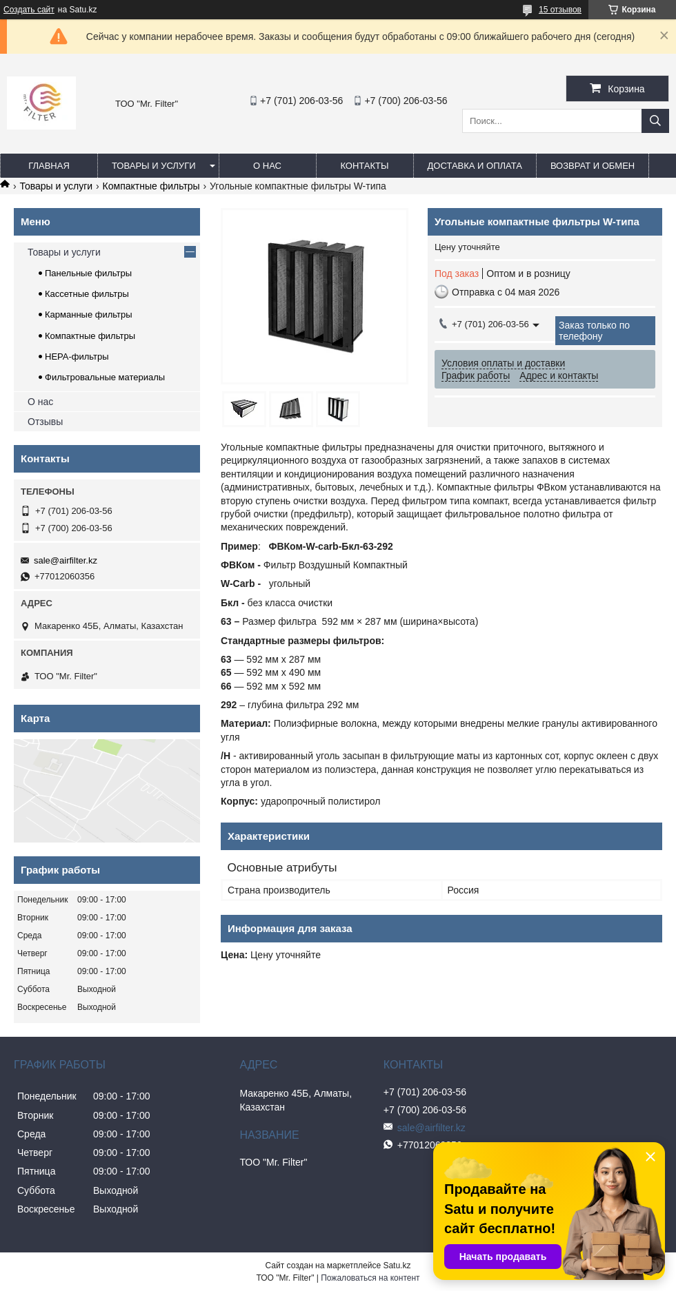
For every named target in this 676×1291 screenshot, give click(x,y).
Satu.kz (396, 1265)
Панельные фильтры (88, 273)
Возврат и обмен (592, 166)
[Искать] (655, 121)
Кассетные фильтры (87, 294)
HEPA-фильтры (77, 356)
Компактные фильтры (151, 186)
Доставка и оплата (475, 166)
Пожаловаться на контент (370, 1278)
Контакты (364, 166)
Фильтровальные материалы (105, 377)
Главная (49, 166)
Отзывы (45, 421)
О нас (267, 166)
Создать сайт (28, 9)
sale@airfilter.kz (65, 560)
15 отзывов (560, 9)
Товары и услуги (154, 166)
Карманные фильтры (88, 314)
